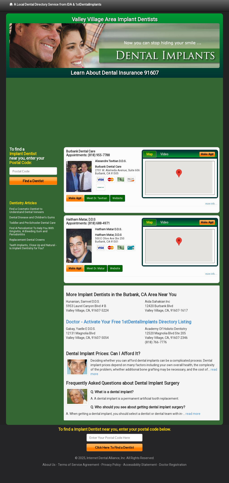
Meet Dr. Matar (96, 268)
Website (117, 198)
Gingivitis (15, 231)
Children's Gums (44, 217)
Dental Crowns (36, 239)
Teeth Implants (18, 245)
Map (149, 154)
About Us (48, 464)
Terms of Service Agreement (78, 464)
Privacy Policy (111, 464)
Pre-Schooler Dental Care (40, 222)
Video (164, 154)
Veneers (38, 212)
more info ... (211, 203)
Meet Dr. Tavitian (97, 198)
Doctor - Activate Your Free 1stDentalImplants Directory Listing (128, 322)
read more (193, 414)
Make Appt (75, 198)
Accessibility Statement (140, 464)
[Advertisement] (114, 111)
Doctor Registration (173, 464)
